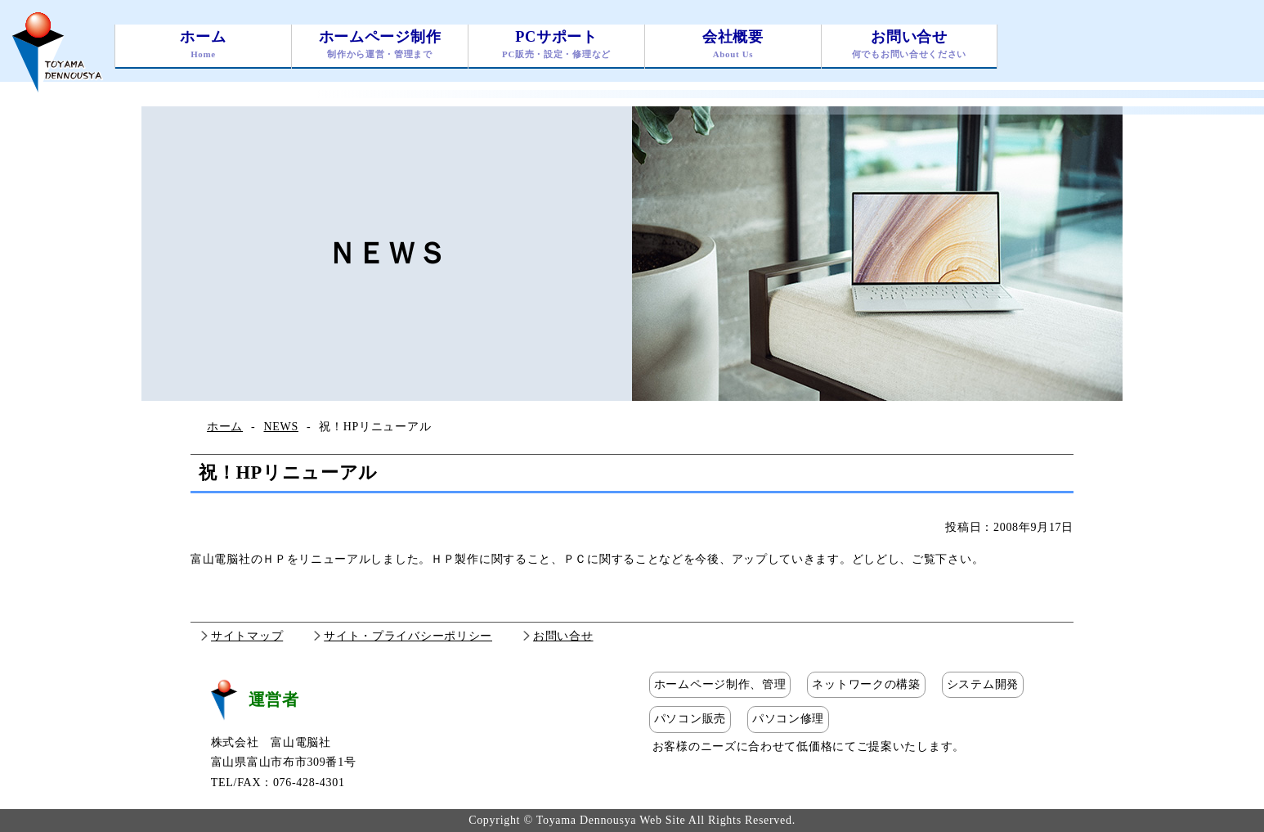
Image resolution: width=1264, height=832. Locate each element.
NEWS (280, 426)
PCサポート (556, 46)
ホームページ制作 (380, 46)
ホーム (203, 46)
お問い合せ (909, 46)
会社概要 (733, 46)
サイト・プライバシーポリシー (408, 636)
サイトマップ (247, 636)
